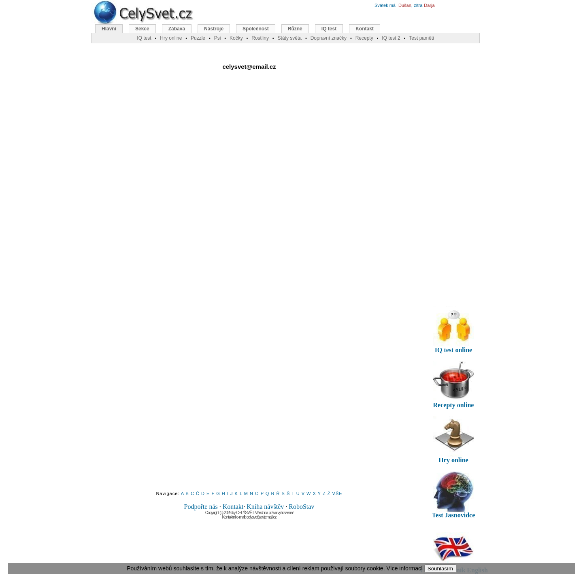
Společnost (256, 29)
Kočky (236, 38)
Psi (217, 38)
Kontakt (233, 506)
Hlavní (109, 29)
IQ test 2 (391, 38)
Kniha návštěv (265, 506)
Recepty (364, 38)
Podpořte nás (201, 506)
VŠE (337, 493)
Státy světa (290, 38)
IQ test (328, 29)
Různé (295, 29)
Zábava (176, 29)
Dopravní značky (329, 38)
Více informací (404, 568)
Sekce (142, 29)
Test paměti (421, 38)
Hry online (171, 38)
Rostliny (260, 38)
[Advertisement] (249, 157)
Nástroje (213, 29)
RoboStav (301, 506)
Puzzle (198, 38)
